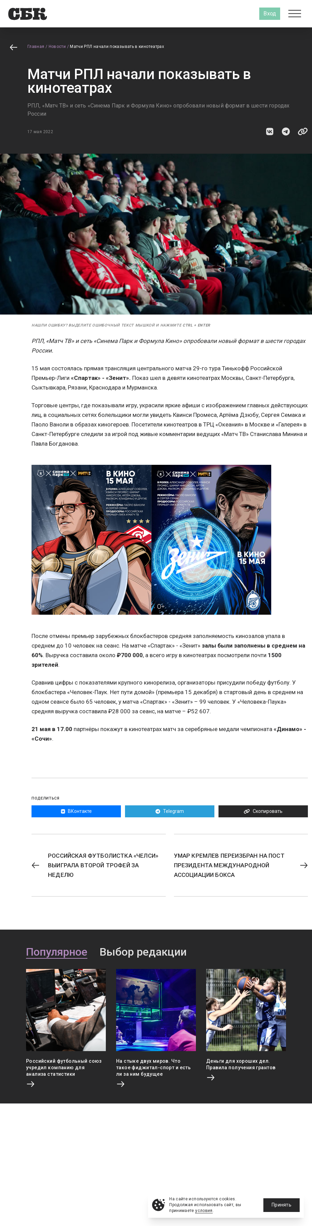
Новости (57, 46)
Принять (281, 1205)
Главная (36, 46)
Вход (269, 13)
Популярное (56, 952)
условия (204, 1210)
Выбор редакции (143, 952)
